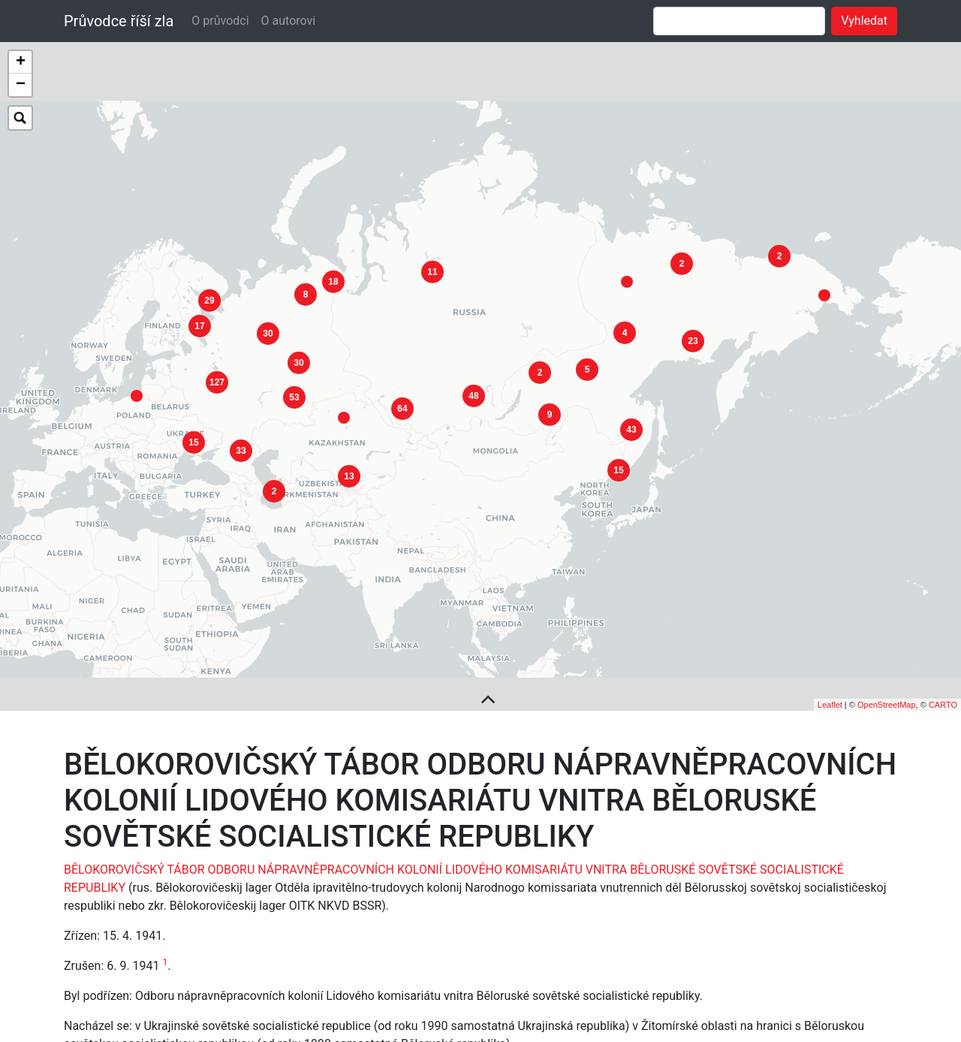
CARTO (943, 640)
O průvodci (220, 21)
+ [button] (21, 62)
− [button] (21, 85)
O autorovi (288, 21)
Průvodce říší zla (118, 21)
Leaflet (830, 640)
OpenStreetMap (886, 640)
